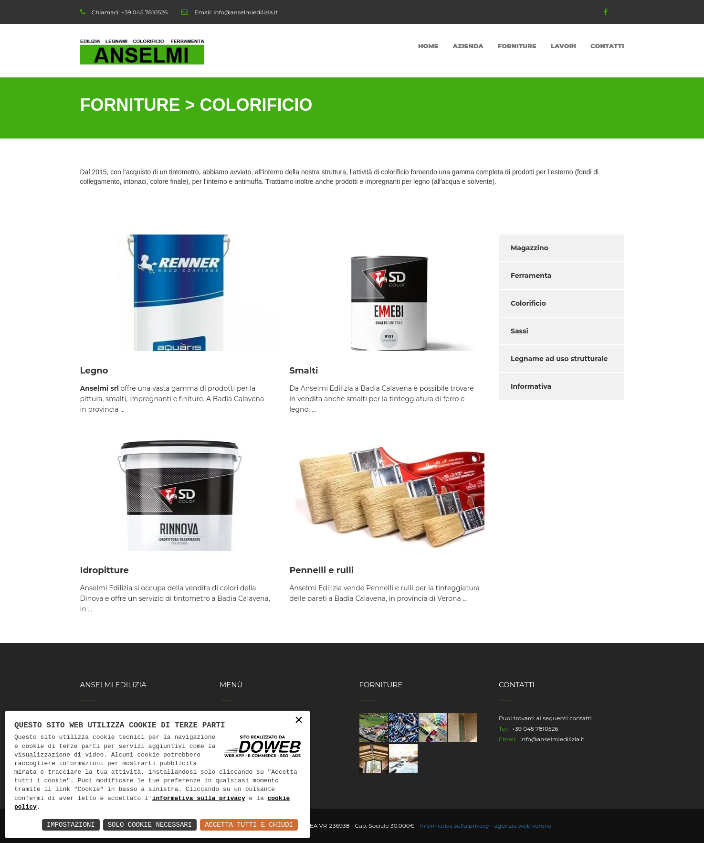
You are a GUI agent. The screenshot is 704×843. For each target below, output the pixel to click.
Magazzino (529, 248)
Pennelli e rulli (321, 570)
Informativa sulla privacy (454, 825)
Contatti (607, 46)
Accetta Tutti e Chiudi (249, 824)
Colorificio (528, 303)
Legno (94, 370)
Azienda (468, 46)
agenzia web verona (523, 825)
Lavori (563, 46)
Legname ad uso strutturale (559, 358)
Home (428, 46)
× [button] (298, 720)
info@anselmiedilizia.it (245, 12)
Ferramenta (531, 275)
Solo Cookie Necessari (150, 824)
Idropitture (104, 570)
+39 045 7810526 (144, 12)
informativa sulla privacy (198, 798)
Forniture (517, 46)
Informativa (531, 386)
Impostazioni (71, 824)
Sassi (519, 331)
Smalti (303, 370)
